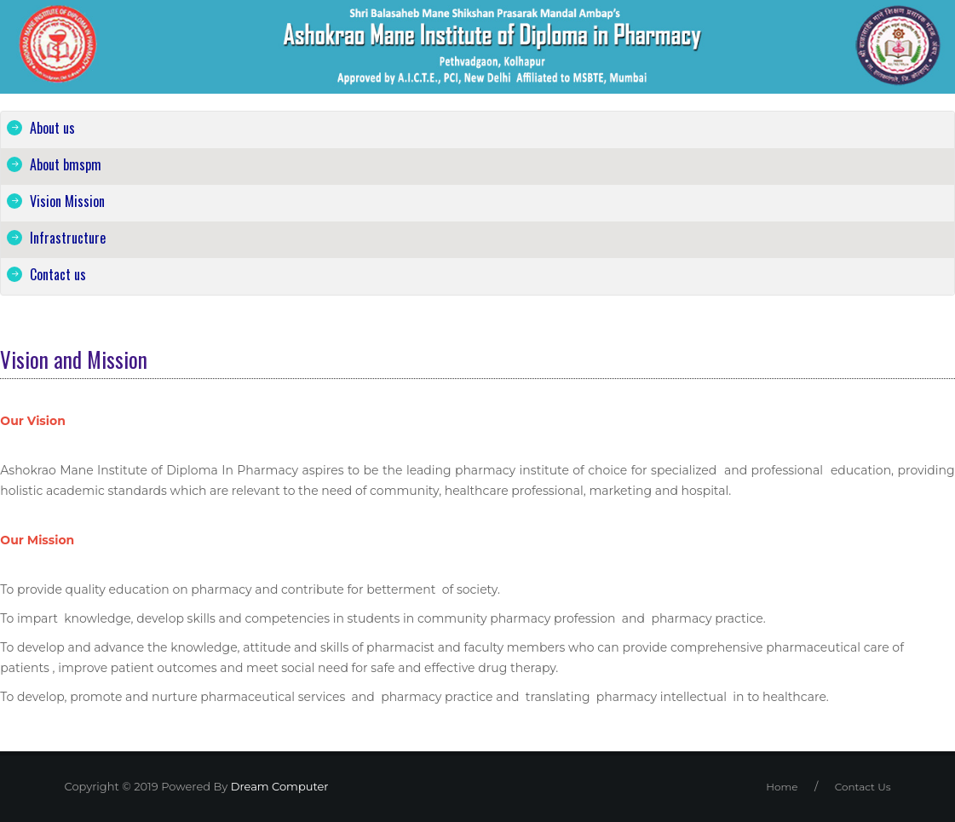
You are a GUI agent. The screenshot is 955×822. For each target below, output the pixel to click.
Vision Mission (67, 201)
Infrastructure (68, 237)
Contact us (58, 274)
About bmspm (65, 164)
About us (52, 128)
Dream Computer (277, 786)
